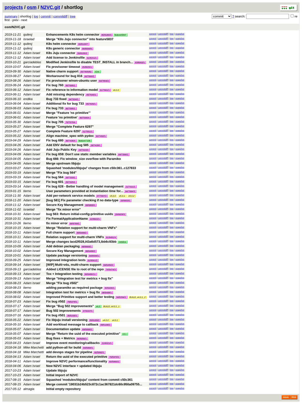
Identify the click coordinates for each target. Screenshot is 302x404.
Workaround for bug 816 (64, 76)
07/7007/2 (102, 196)
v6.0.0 (116, 90)
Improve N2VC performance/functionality (76, 361)
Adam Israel (31, 53)
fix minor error (57, 223)
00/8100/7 (83, 44)
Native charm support (62, 71)
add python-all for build (63, 347)
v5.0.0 (113, 196)
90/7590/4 (84, 118)
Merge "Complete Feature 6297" (70, 126)
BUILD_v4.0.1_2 (137, 297)
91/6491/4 (111, 237)
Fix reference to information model (72, 90)
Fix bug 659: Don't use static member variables (81, 154)
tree (72, 16)
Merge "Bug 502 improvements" (70, 306)
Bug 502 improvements (63, 310)
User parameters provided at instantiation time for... (85, 191)
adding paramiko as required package (74, 287)
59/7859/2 (104, 81)
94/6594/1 (94, 256)
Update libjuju (56, 370)
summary (11, 16)
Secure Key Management (64, 205)
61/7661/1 (104, 90)
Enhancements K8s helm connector (72, 34)
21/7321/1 (130, 187)
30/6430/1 (109, 288)
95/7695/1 (70, 85)
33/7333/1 (70, 177)
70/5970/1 (114, 357)
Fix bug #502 (55, 301)
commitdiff (60, 16)
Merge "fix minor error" (63, 209)
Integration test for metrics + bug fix (73, 292)
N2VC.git (50, 7)
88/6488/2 (90, 251)
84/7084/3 (130, 191)
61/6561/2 (92, 260)
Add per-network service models (70, 195)
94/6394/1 (121, 297)
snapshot (179, 34)
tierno (27, 191)
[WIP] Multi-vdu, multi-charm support (73, 264)
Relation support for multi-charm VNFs (75, 237)
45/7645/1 (91, 94)
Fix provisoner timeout (63, 67)
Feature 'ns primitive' (62, 117)
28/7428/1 (95, 145)
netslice (122, 242)
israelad (29, 39)
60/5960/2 (114, 361)
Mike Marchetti (33, 347)
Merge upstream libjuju (63, 163)
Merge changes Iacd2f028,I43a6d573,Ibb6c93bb (81, 241)
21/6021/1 (106, 343)
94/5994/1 (88, 348)
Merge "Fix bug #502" (62, 283)
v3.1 (124, 334)
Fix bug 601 (55, 182)
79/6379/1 (72, 302)
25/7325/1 (70, 182)
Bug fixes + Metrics (60, 338)
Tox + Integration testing (64, 274)
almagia (29, 389)
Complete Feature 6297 (63, 131)
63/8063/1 (140, 62)
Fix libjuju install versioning (66, 320)
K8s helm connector (61, 44)
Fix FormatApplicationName (67, 218)
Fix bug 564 (55, 177)
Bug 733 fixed (56, 99)
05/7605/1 (91, 104)
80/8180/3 (106, 35)
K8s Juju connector (60, 53)
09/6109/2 (105, 325)
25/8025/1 (87, 67)
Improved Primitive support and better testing (80, 297)
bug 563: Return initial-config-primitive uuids (79, 214)
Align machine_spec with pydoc (70, 136)
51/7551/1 (87, 131)
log (36, 16)
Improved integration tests (66, 260)
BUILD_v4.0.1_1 (111, 306)
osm (31, 7)
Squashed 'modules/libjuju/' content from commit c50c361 (89, 379)
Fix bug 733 (55, 108)
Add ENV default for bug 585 (67, 145)
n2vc (97, 71)
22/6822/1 (95, 219)
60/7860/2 (89, 76)
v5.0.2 (131, 196)
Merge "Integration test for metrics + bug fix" (79, 278)
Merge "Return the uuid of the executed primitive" (83, 333)
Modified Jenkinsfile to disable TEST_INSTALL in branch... (90, 62)
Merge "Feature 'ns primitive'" (68, 113)
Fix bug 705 (55, 122)
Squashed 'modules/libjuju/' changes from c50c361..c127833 (91, 168)
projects (14, 7)
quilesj (27, 34)
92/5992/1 (99, 352)
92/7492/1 (101, 136)
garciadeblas (32, 62)
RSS (293, 397)
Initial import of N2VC (62, 375)
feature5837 (120, 35)
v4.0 (98, 306)
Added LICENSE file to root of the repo (75, 269)
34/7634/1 (73, 99)
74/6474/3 (110, 269)
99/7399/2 (123, 154)
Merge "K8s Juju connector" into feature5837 (79, 39)
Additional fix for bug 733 (65, 103)
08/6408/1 (107, 292)
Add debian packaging (63, 246)
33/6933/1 (125, 200)
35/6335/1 (72, 315)
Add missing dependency (65, 94)
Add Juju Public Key (61, 149)
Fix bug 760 (55, 85)
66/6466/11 (90, 274)
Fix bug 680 (55, 140)
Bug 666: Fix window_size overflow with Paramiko (83, 159)
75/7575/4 (70, 122)
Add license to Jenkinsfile (65, 57)
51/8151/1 (91, 58)
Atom (285, 397)
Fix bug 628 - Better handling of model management (84, 186)
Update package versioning (66, 255)
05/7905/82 (86, 71)
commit (46, 16)
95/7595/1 (70, 108)
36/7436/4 (70, 141)
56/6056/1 (82, 338)
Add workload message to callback (72, 324)
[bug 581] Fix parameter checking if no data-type (82, 200)
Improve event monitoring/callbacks (73, 343)
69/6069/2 (87, 329)
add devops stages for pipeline (69, 352)
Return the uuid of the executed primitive (76, 356)
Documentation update (63, 329)
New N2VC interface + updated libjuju (74, 366)
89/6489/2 (81, 233)
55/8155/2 (82, 53)
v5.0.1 (122, 196)
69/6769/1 (74, 223)
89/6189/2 (94, 320)
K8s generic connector (63, 48)
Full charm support (60, 232)
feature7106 (84, 141)
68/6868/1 (90, 205)
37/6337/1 (88, 311)
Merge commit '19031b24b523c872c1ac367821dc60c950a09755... (94, 384)
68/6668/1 (86, 246)
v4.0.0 (106, 320)
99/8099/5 (87, 48)
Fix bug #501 (55, 315)
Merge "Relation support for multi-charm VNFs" (81, 228)
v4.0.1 (115, 320)
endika (28, 99)
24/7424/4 (83, 150)
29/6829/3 (120, 214)
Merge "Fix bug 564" (61, 172)
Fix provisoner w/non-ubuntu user (71, 80)
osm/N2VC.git (15, 27)
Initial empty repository (63, 389)
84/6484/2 (108, 265)
